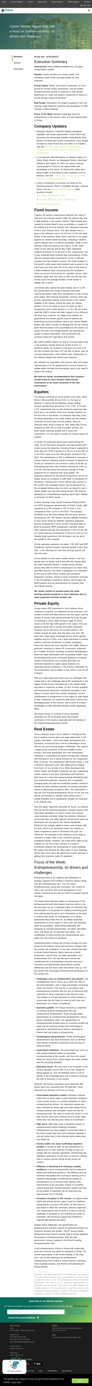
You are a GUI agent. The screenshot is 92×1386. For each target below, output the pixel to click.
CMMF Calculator (73, 2)
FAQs (41, 1371)
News (4, 2)
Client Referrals (67, 1371)
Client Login (85, 5)
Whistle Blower (52, 1371)
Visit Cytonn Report (80, 1306)
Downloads (18, 69)
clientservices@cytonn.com (24, 1342)
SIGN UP (76, 1312)
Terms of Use (30, 1371)
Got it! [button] (80, 1381)
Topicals (17, 63)
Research (87, 2)
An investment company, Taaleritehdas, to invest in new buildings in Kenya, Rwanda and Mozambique (60, 150)
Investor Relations (17, 2)
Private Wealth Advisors (50, 204)
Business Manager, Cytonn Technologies (57, 200)
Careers (30, 2)
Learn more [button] (16, 1382)
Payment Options (57, 2)
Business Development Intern (52, 195)
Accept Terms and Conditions (21, 1318)
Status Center (42, 2)
